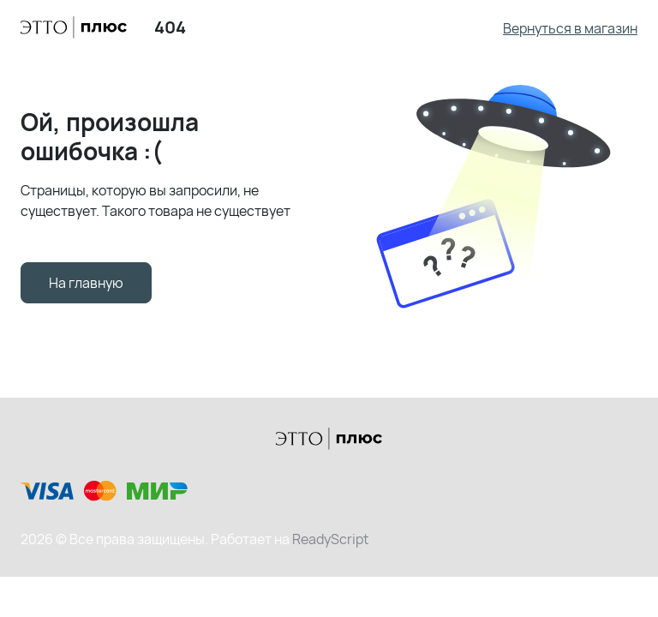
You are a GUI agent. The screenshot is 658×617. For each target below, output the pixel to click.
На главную (86, 282)
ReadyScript (330, 539)
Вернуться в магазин (570, 28)
